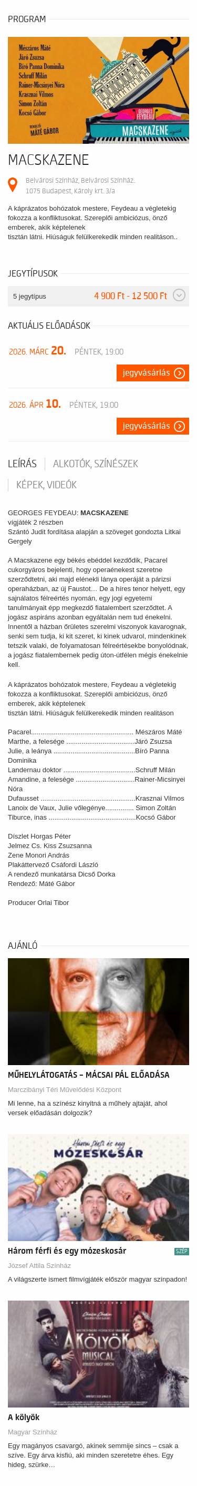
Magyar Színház (32, 1432)
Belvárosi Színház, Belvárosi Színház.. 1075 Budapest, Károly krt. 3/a (81, 185)
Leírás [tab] (22, 464)
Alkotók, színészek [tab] (95, 464)
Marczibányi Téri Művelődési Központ (64, 1090)
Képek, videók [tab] (46, 485)
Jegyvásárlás (146, 373)
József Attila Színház (39, 1266)
